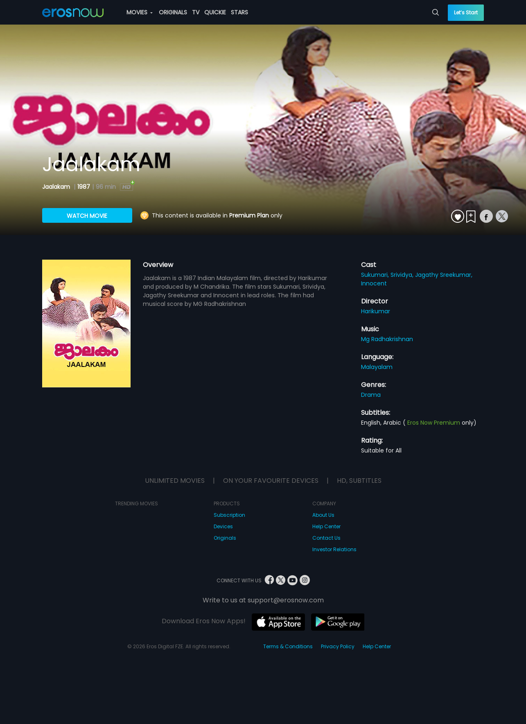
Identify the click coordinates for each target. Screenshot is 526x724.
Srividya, (403, 275)
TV (195, 12)
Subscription (229, 514)
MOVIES (139, 12)
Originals (225, 537)
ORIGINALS (173, 12)
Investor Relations (334, 549)
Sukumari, (376, 275)
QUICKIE (215, 12)
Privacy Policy (337, 646)
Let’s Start (466, 12)
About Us (323, 514)
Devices (223, 526)
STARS (239, 12)
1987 (83, 187)
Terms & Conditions (288, 646)
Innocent (374, 283)
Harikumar (375, 311)
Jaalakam (57, 187)
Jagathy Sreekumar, (443, 275)
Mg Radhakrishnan (387, 339)
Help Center (326, 526)
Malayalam (377, 367)
